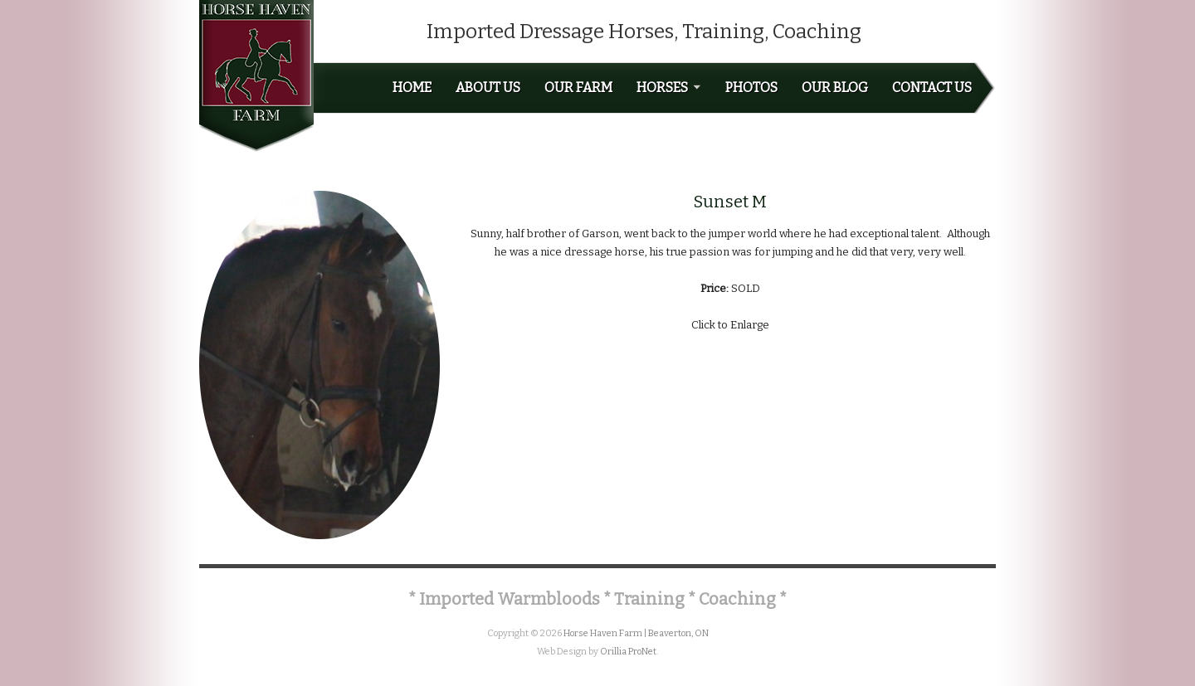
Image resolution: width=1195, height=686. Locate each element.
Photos (751, 88)
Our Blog (835, 88)
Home (412, 88)
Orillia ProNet (628, 651)
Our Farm (578, 88)
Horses (669, 88)
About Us (488, 88)
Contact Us (932, 88)
